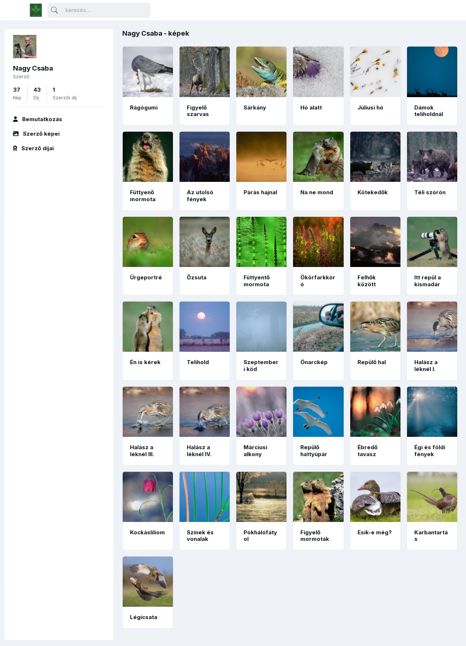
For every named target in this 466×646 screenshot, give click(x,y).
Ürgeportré (146, 277)
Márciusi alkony (255, 451)
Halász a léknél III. (142, 451)
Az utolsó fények (200, 196)
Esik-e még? (375, 532)
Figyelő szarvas (198, 111)
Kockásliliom (147, 532)
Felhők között (367, 281)
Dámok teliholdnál (428, 111)
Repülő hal (372, 362)
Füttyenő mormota (142, 196)
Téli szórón (430, 192)
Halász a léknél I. (426, 365)
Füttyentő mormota (257, 281)
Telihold (198, 362)
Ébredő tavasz (368, 451)
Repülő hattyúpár (313, 451)
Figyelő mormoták (314, 536)
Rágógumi (144, 107)
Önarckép (314, 362)
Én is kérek (145, 362)
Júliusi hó (370, 107)
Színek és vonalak (200, 536)
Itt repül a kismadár (427, 281)
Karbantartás (431, 536)
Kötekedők (373, 192)
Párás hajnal (260, 192)
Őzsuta (196, 277)
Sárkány (255, 107)
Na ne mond (316, 192)
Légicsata (143, 617)
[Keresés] (99, 10)
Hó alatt (311, 107)
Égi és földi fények (429, 451)
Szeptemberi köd (261, 365)
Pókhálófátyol (260, 536)
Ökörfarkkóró (317, 281)
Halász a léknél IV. (199, 451)
